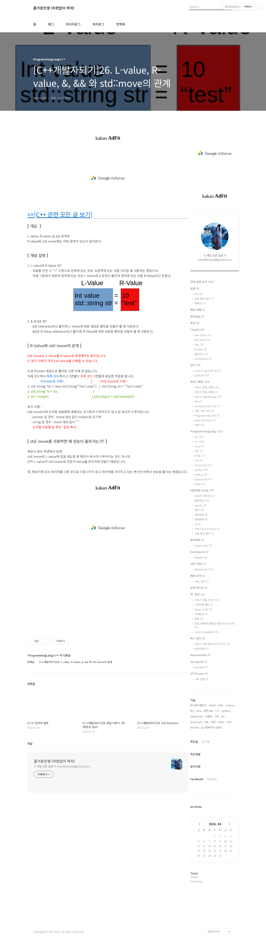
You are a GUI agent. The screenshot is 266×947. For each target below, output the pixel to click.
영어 (199, 510)
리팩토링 (201, 614)
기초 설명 (201, 679)
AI (197, 524)
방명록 (120, 24)
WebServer (204, 569)
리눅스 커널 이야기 (207, 600)
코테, (213, 722)
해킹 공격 (197, 576)
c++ (199, 441)
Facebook (196, 779)
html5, (212, 705)
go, (223, 716)
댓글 (29, 743)
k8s (199, 344)
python (201, 470)
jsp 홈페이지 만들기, (212, 727)
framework (199, 552)
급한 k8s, (208, 711)
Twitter (212, 779)
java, (199, 711)
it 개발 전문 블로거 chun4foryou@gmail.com (62, 766)
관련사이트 (214, 931)
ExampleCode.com (207, 406)
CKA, (229, 722)
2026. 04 (215, 824)
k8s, (206, 722)
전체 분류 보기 (202, 282)
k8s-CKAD (203, 335)
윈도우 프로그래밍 (206, 392)
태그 (51, 24)
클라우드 (201, 354)
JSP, (217, 716)
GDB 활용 (202, 648)
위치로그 (98, 24)
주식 (199, 294)
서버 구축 (198, 564)
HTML (200, 456)
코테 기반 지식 (204, 411)
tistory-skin (203, 545)
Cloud (197, 329)
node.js (201, 474)
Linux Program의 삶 (208, 370)
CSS (199, 460)
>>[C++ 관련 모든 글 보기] (60, 214)
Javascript (203, 465)
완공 (199, 619)
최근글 (194, 742)
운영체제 (201, 519)
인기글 (205, 742)
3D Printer (199, 674)
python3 (202, 375)
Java (199, 446)
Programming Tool (207, 415)
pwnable (201, 667)
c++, (217, 711)
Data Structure (205, 420)
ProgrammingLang (206, 431)
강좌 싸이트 (199, 588)
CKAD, (221, 722)
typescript (203, 479)
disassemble (200, 655)
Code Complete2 (206, 632)
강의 (195, 365)
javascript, (196, 722)
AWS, (221, 705)
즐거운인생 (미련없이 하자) (54, 8)
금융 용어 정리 (204, 299)
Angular (201, 557)
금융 (194, 288)
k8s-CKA (202, 340)
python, (226, 711)
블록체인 (202, 500)
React (200, 484)
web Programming (208, 397)
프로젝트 (197, 540)
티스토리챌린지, (199, 705)
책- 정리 (197, 594)
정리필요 (197, 316)
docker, (195, 727)
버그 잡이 (197, 638)
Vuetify (201, 505)
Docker (201, 349)
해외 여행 (197, 310)
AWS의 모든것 (205, 496)
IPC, (192, 711)
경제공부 (201, 515)
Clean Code (203, 609)
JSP (199, 451)
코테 (199, 425)
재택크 (200, 303)
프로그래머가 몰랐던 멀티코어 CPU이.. (215, 625)
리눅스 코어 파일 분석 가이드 (212, 644)
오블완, (209, 716)
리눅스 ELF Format (207, 529)
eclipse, (230, 705)
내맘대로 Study (202, 490)
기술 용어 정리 (204, 533)
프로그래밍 (199, 382)
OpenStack (203, 358)
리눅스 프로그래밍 (207, 387)
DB (198, 401)
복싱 (194, 323)
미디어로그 (73, 24)
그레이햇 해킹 (204, 605)
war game (198, 662)
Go (199, 437)
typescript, (196, 716)
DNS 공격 (202, 581)
